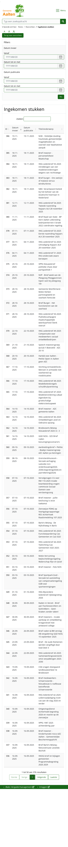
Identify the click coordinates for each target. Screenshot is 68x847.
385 (7, 153)
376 (7, 253)
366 (7, 380)
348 (7, 603)
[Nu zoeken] (63, 21)
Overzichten (30, 27)
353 (7, 542)
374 (7, 275)
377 (7, 242)
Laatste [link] (53, 777)
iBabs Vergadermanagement (19, 787)
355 (7, 522)
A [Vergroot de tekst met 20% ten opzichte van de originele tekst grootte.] (9, 31)
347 (7, 617)
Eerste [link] (14, 777)
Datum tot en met (12, 62)
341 (7, 695)
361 (7, 436)
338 (7, 731)
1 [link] (32, 777)
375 (7, 264)
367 (7, 367)
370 (7, 330)
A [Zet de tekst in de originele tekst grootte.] (4, 31)
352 (7, 556)
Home (20, 27)
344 (7, 653)
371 (7, 314)
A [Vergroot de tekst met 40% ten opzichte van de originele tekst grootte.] (14, 31)
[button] (8, 129)
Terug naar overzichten (13, 35)
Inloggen (44, 787)
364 (7, 408)
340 (7, 708)
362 (7, 428)
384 (7, 164)
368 (7, 355)
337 (7, 745)
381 (7, 203)
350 (7, 575)
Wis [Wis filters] (61, 97)
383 (7, 178)
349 (7, 592)
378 (7, 230)
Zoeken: (20, 119)
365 (7, 392)
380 (7, 217)
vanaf (6, 53)
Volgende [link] (41, 777)
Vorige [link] (24, 777)
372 (7, 303)
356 (7, 508)
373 (7, 289)
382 (7, 189)
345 (7, 642)
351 (7, 567)
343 (7, 667)
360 (7, 447)
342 (7, 678)
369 (7, 344)
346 (7, 631)
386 (7, 136)
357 (7, 497)
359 (7, 458)
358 (7, 478)
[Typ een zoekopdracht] (34, 21)
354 (7, 531)
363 (7, 417)
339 (7, 722)
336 (7, 756)
